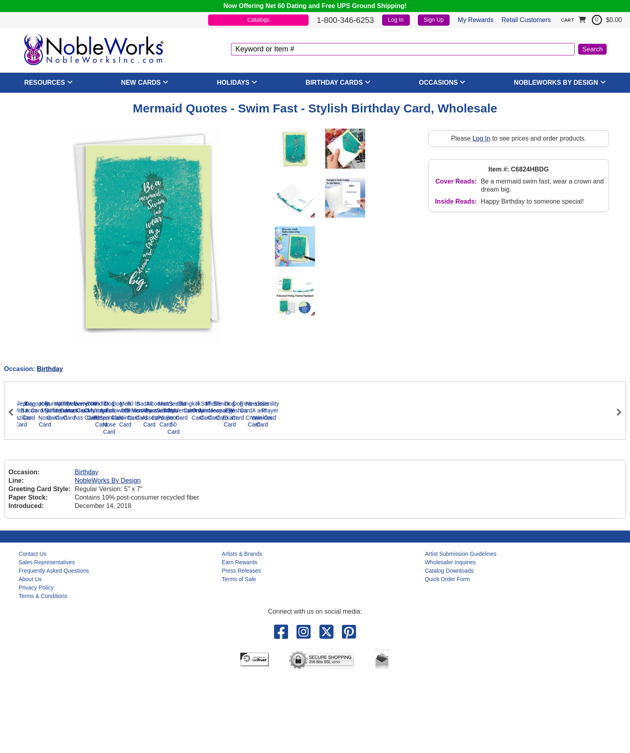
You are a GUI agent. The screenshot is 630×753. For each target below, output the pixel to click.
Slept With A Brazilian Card (56, 501)
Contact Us (32, 629)
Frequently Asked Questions (53, 646)
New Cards (141, 82)
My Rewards (475, 19)
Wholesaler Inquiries (450, 638)
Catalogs (259, 19)
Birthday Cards (334, 82)
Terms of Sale (239, 655)
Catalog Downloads (449, 646)
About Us (30, 655)
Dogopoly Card (217, 501)
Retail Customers (526, 19)
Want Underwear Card (459, 501)
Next (616, 446)
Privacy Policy (35, 663)
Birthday (50, 368)
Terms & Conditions (42, 672)
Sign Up (434, 19)
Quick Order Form (447, 655)
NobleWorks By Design (556, 82)
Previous (14, 446)
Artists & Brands (242, 629)
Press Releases (241, 646)
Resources (44, 82)
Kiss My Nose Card (298, 501)
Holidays (233, 82)
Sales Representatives (46, 638)
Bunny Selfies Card (378, 501)
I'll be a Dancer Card (539, 501)
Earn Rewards (240, 638)
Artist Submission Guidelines (460, 629)
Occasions (438, 82)
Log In (396, 19)
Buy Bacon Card (137, 501)
